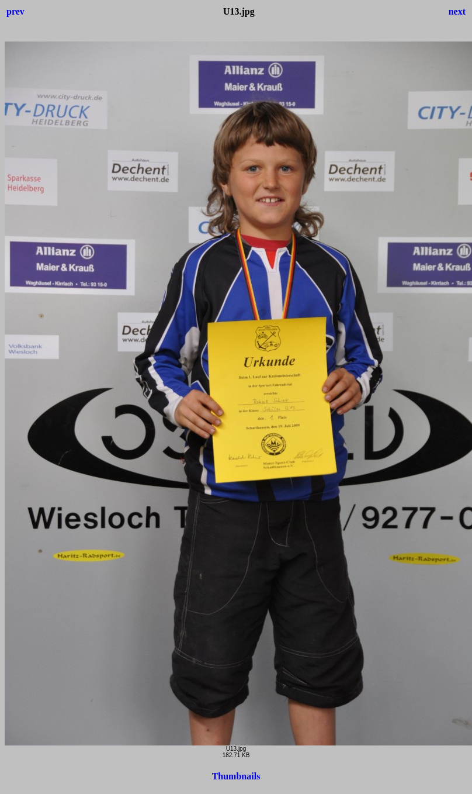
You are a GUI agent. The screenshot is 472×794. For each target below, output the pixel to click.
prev (15, 11)
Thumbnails (236, 776)
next (457, 11)
